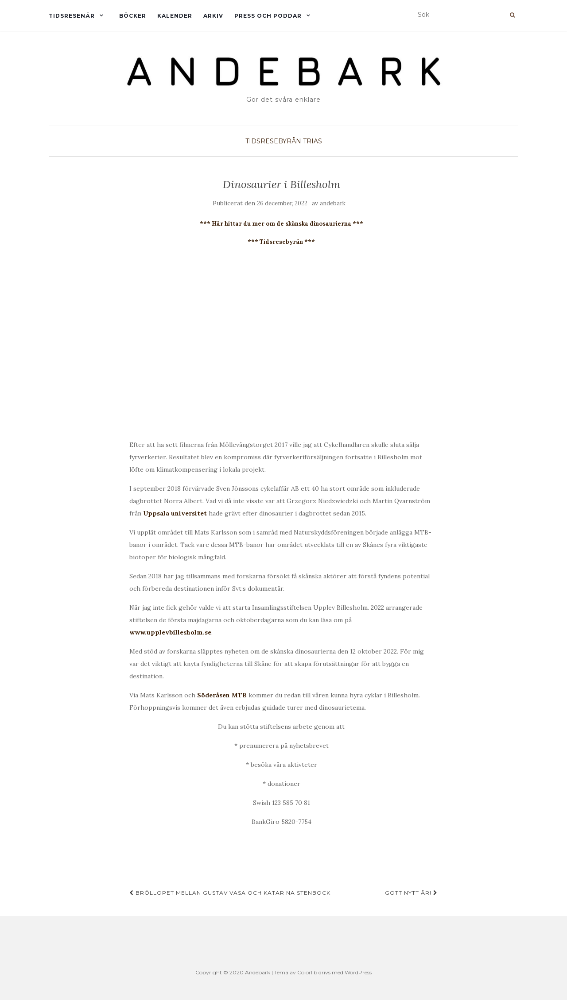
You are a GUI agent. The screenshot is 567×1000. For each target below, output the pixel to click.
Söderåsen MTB (222, 695)
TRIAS (312, 141)
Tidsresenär (72, 15)
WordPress (358, 972)
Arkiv (213, 15)
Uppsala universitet (175, 513)
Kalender (174, 15)
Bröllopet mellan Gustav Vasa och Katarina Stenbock (229, 892)
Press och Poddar (268, 15)
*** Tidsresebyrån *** (281, 242)
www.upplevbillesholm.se (170, 632)
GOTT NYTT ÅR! (411, 892)
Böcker (132, 15)
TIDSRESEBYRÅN (273, 141)
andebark (333, 203)
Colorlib (307, 972)
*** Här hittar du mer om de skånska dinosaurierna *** (281, 223)
